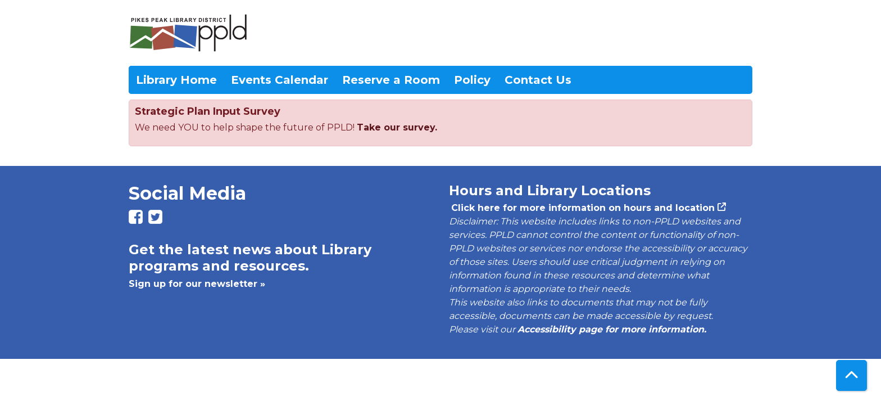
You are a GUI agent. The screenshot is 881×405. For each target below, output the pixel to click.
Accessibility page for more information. (611, 329)
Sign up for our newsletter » (197, 283)
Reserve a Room (391, 80)
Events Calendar (279, 80)
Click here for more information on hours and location (582, 207)
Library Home (176, 80)
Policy (472, 80)
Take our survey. (397, 127)
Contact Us (538, 80)
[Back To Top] (851, 375)
